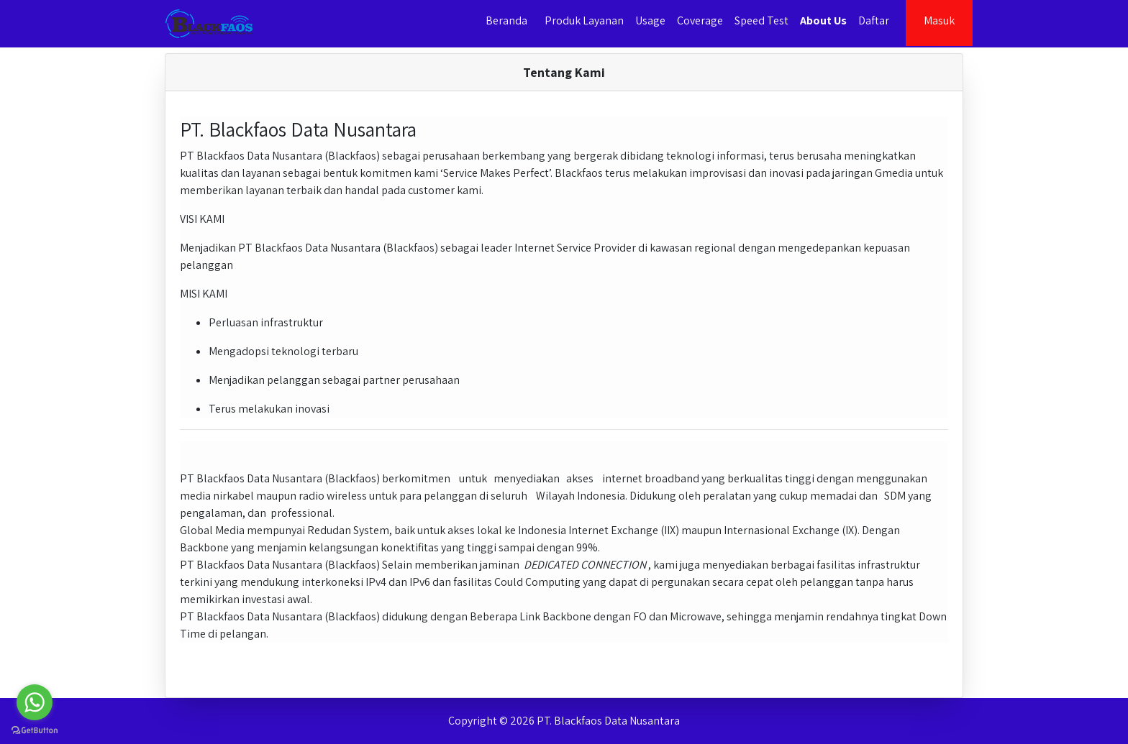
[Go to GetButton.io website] (35, 729)
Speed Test (761, 20)
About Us (823, 20)
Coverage (700, 20)
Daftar (873, 20)
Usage (650, 20)
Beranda (506, 20)
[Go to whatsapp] (35, 702)
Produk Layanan (584, 20)
